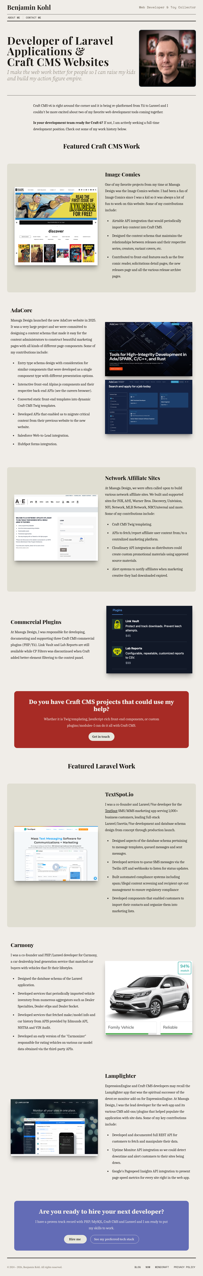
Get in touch (101, 736)
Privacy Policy (184, 1267)
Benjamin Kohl (29, 7)
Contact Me (33, 17)
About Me (14, 17)
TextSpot (111, 811)
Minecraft (162, 1267)
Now (148, 1267)
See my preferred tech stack (114, 1239)
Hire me (75, 1239)
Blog (138, 1267)
